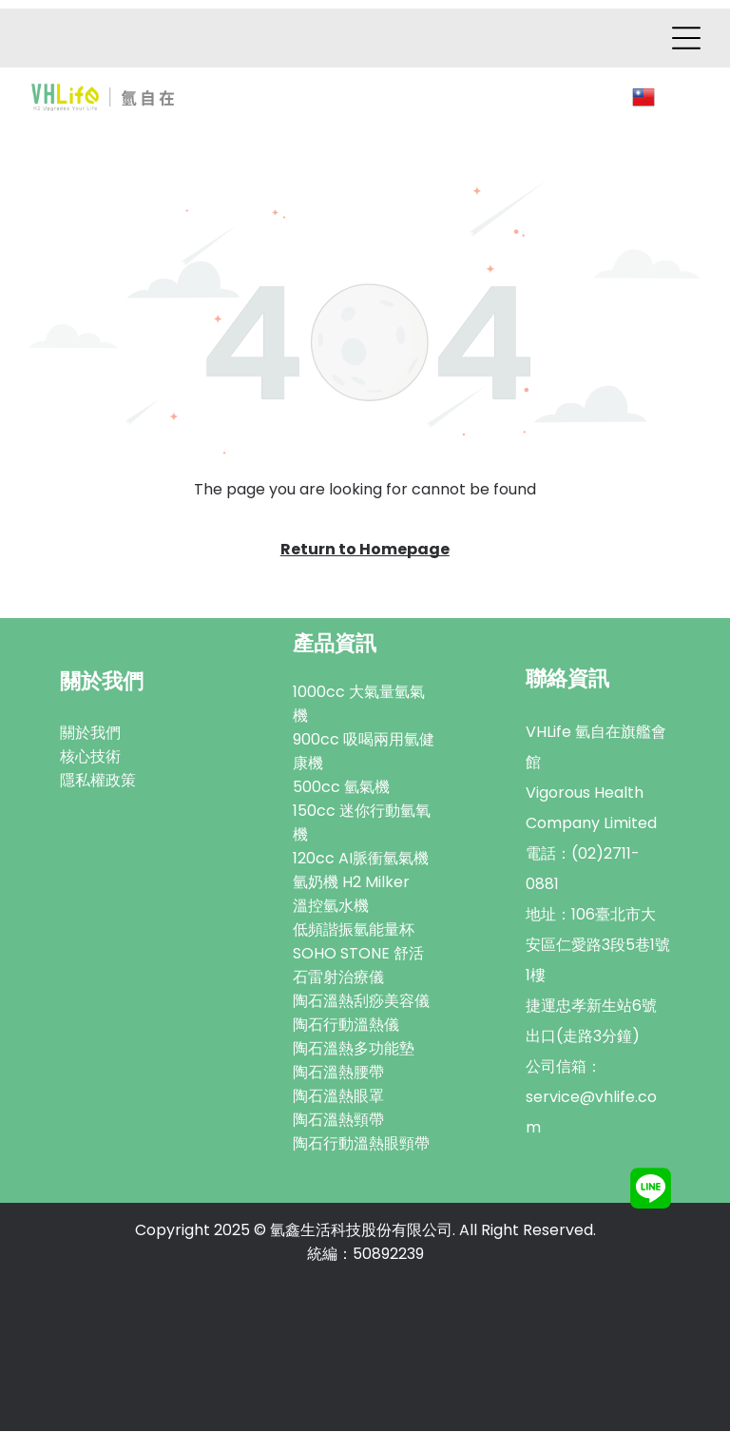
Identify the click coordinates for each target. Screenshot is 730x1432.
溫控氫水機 (331, 907)
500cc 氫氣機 (341, 788)
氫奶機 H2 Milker (351, 883)
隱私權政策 (98, 781)
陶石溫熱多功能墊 (353, 1049)
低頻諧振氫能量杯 (353, 930)
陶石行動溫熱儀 (346, 1025)
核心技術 (90, 757)
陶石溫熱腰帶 (338, 1073)
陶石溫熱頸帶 (338, 1121)
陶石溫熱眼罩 (338, 1097)
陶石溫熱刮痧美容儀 (361, 1002)
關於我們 (90, 734)
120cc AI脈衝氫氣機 (361, 859)
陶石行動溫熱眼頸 (353, 1144)
